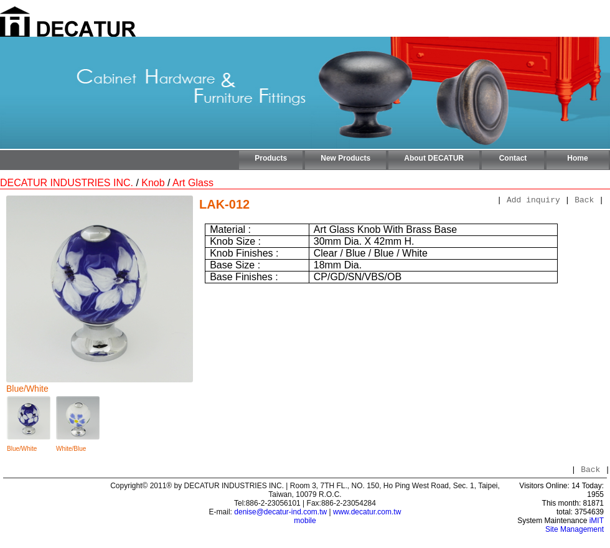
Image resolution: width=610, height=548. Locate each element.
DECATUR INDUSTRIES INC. (66, 182)
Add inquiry (533, 201)
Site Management (574, 531)
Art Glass (193, 182)
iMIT (596, 522)
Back (584, 201)
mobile (305, 522)
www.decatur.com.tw (367, 513)
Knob (152, 182)
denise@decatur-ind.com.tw (280, 513)
